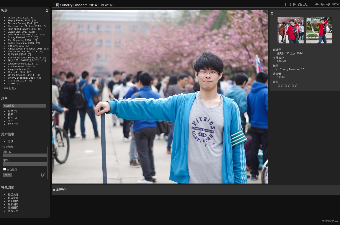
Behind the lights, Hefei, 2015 (24, 57)
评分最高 (13, 197)
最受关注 (13, 194)
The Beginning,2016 (19, 40)
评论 (10, 117)
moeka (12, 83)
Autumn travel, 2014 (19, 66)
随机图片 (13, 207)
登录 (10, 141)
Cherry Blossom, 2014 (21, 77)
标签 (10, 111)
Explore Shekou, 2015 (20, 63)
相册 (4, 10)
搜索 (10, 114)
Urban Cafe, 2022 (18, 17)
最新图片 (13, 201)
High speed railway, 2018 (22, 28)
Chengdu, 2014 (16, 72)
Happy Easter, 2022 (19, 20)
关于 (10, 120)
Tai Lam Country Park (20, 23)
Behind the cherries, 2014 (22, 51)
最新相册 (13, 204)
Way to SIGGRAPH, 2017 (22, 34)
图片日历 (13, 210)
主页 (55, 5)
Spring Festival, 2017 (20, 37)
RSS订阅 (13, 124)
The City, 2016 (16, 45)
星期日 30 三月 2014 (290, 53)
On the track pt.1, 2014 (21, 74)
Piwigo (335, 221)
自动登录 (10, 169)
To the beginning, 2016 (21, 42)
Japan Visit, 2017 (18, 31)
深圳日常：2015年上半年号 (24, 60)
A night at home (17, 69)
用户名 (7, 151)
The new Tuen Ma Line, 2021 (24, 26)
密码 (5, 160)
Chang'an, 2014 (17, 80)
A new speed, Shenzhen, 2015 (25, 48)
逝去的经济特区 (17, 54)
